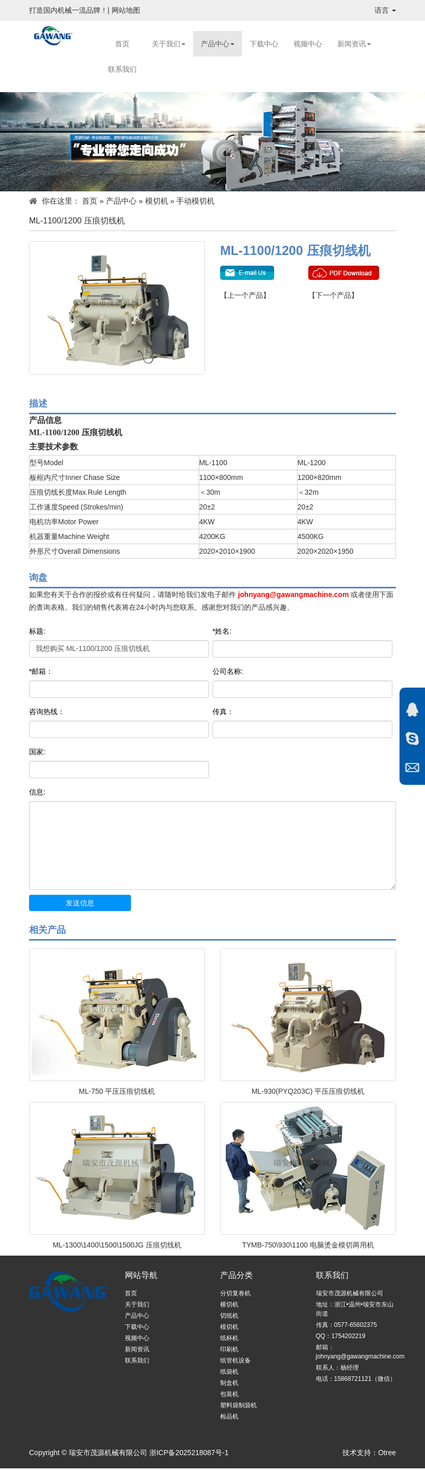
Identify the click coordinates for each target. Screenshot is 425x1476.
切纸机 (229, 1315)
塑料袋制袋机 (238, 1405)
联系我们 (122, 69)
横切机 (229, 1304)
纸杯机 (229, 1338)
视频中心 (308, 44)
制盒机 (229, 1382)
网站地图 (126, 10)
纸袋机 (229, 1371)
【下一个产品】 (333, 295)
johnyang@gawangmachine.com (293, 594)
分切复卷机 (235, 1293)
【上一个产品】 (245, 295)
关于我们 (168, 44)
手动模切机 (195, 200)
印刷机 (229, 1349)
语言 (385, 10)
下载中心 (264, 44)
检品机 (229, 1416)
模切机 (156, 200)
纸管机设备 (235, 1360)
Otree (387, 1453)
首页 (122, 44)
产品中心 (217, 44)
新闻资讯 (354, 44)
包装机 (229, 1394)
